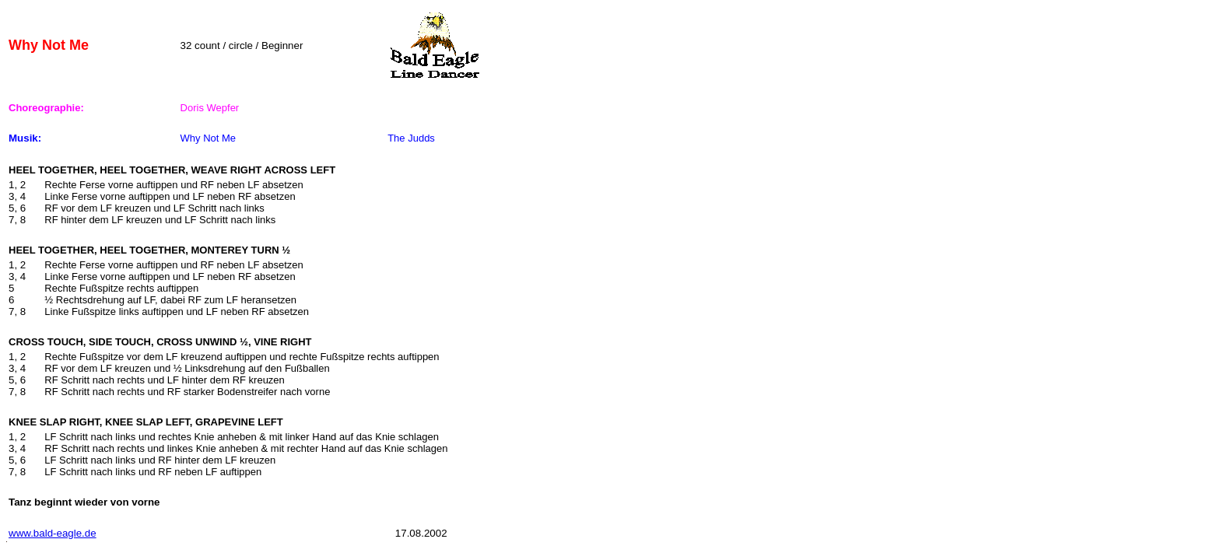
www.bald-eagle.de (52, 533)
